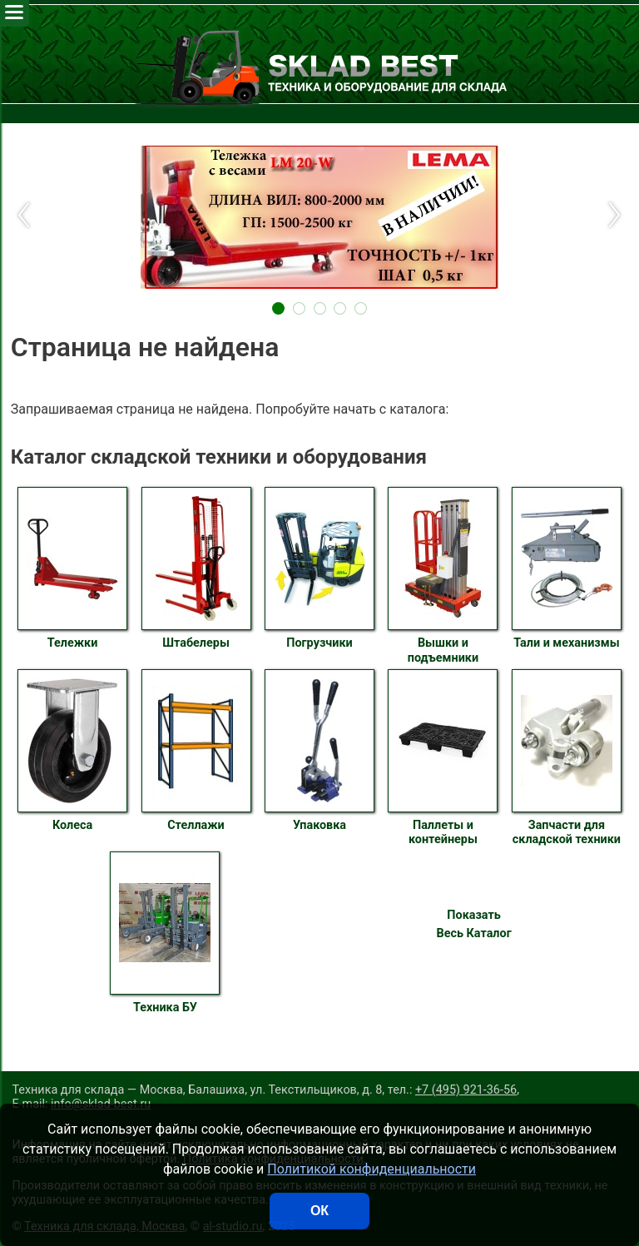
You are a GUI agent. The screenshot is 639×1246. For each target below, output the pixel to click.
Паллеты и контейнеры (443, 757)
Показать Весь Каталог (473, 924)
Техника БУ (165, 933)
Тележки (72, 568)
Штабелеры (196, 568)
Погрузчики (319, 568)
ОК (319, 1211)
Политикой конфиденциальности (371, 1169)
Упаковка (319, 750)
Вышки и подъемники (443, 575)
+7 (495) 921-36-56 (466, 1090)
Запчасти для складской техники (567, 757)
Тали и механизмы (567, 568)
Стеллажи (196, 750)
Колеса (72, 750)
